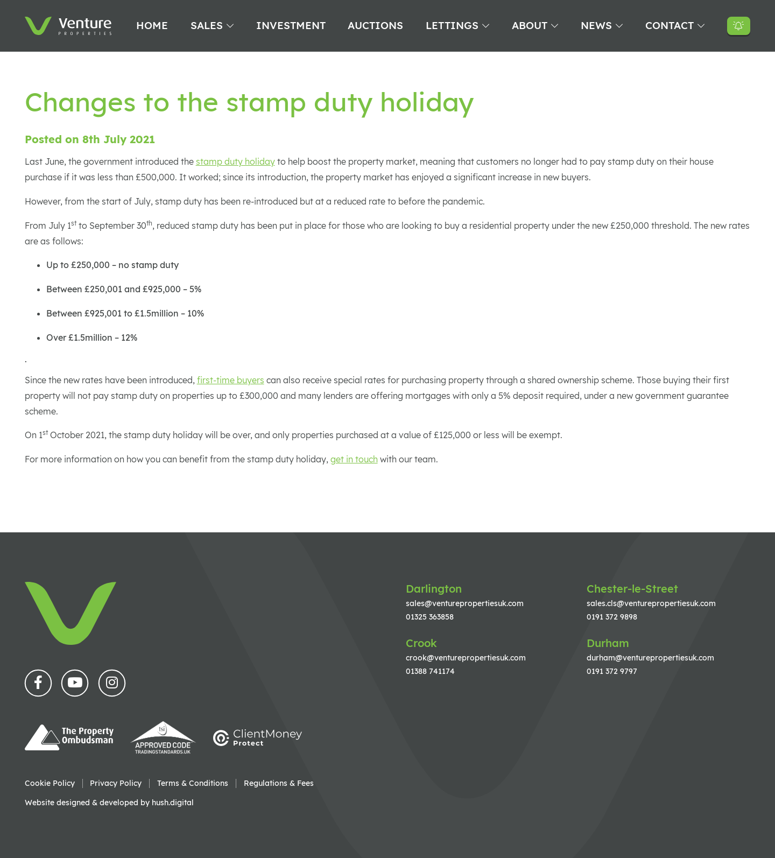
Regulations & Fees (279, 783)
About (529, 25)
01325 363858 (430, 616)
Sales (207, 25)
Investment (291, 25)
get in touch (354, 459)
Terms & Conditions (192, 783)
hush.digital (173, 802)
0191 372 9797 (612, 671)
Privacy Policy (116, 783)
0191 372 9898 (612, 616)
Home (152, 25)
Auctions (375, 25)
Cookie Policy (50, 783)
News (596, 25)
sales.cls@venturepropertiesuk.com (651, 603)
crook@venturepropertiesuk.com (466, 657)
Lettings (452, 25)
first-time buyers (230, 380)
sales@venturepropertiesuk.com (465, 603)
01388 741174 (430, 671)
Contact (669, 25)
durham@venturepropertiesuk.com (650, 657)
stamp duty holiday (235, 161)
